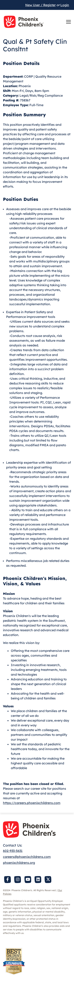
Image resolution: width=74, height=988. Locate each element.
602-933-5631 (12, 851)
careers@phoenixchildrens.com (27, 857)
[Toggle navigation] (68, 22)
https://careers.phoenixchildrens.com (31, 803)
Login (64, 5)
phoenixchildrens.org (19, 863)
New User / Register (40, 5)
